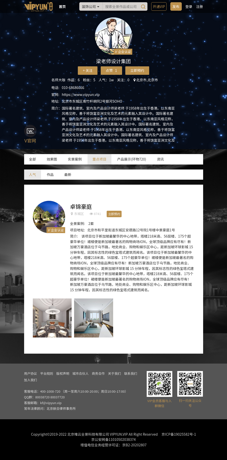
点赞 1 (111, 70)
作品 (50, 174)
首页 (62, 6)
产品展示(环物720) (131, 159)
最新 (67, 174)
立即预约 (137, 70)
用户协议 (30, 373)
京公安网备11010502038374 (113, 439)
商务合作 (98, 373)
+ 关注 (87, 70)
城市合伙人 (80, 373)
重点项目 (99, 159)
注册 (199, 6)
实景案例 (75, 159)
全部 (32, 159)
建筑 (129, 252)
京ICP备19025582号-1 (179, 434)
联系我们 (130, 373)
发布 (176, 6)
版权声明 (62, 373)
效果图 (52, 159)
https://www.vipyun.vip (81, 94)
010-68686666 (73, 87)
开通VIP (159, 6)
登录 (188, 6)
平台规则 (46, 373)
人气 (32, 174)
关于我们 (114, 373)
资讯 (160, 159)
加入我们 (30, 379)
